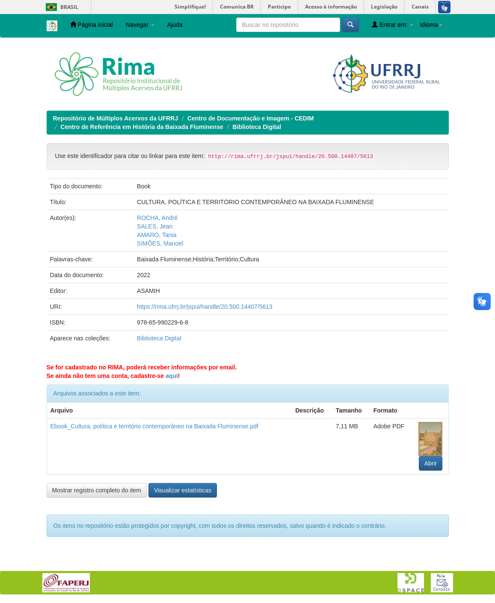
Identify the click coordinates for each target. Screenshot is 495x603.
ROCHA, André (157, 217)
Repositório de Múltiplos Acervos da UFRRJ (115, 118)
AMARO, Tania (156, 234)
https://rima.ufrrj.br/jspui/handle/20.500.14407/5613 (205, 306)
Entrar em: (392, 24)
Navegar (140, 24)
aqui (172, 375)
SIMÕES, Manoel (160, 243)
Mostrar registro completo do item (97, 490)
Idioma (431, 24)
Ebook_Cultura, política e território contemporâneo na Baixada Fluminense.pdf (154, 426)
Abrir (430, 463)
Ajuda (175, 24)
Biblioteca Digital (256, 126)
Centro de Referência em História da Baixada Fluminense (141, 126)
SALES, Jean (154, 226)
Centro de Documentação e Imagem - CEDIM (250, 118)
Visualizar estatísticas (182, 490)
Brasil (60, 7)
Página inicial (91, 24)
